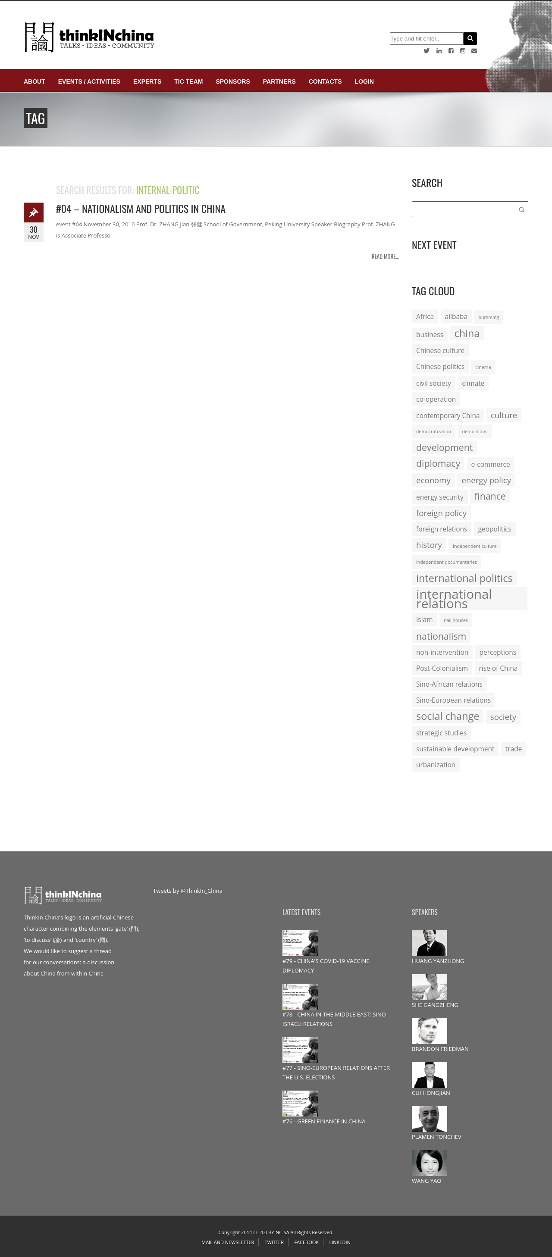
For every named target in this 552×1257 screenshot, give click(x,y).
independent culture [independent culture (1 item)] (474, 546)
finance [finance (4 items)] (490, 496)
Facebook (306, 1242)
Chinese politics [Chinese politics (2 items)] (440, 366)
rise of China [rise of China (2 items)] (498, 668)
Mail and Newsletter (227, 1242)
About (34, 81)
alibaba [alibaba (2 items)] (456, 316)
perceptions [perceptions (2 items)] (498, 652)
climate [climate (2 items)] (473, 383)
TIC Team (188, 81)
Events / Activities (89, 81)
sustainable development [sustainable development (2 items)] (455, 749)
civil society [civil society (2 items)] (433, 383)
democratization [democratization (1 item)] (433, 431)
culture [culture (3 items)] (504, 415)
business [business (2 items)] (429, 334)
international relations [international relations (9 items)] (454, 598)
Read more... (385, 256)
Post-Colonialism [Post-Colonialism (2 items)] (442, 668)
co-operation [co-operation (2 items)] (436, 399)
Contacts (325, 81)
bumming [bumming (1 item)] (488, 317)
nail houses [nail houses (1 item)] (456, 620)
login (363, 81)
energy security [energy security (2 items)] (440, 497)
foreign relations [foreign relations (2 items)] (441, 529)
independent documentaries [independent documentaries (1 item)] (446, 562)
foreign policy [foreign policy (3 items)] (441, 512)
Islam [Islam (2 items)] (424, 619)
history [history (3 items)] (429, 544)
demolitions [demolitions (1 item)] (474, 431)
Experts (147, 81)
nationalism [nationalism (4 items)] (441, 636)
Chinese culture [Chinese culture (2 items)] (440, 350)
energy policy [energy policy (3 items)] (486, 480)
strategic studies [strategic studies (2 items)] (441, 733)
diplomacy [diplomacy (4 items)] (438, 463)
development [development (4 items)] (444, 447)
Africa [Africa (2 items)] (425, 316)
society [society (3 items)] (503, 716)
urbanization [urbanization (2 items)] (435, 764)
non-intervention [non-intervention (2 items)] (442, 652)
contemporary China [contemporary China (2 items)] (448, 415)
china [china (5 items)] (467, 333)
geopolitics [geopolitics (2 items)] (494, 529)
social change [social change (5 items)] (447, 716)
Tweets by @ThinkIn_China (188, 890)
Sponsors (233, 81)
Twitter (274, 1242)
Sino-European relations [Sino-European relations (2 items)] (453, 700)
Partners (279, 81)
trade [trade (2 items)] (513, 749)
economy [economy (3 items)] (433, 480)
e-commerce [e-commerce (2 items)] (490, 464)
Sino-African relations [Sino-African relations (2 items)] (449, 684)
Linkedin (339, 1242)
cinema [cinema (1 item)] (483, 367)
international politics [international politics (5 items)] (464, 578)
